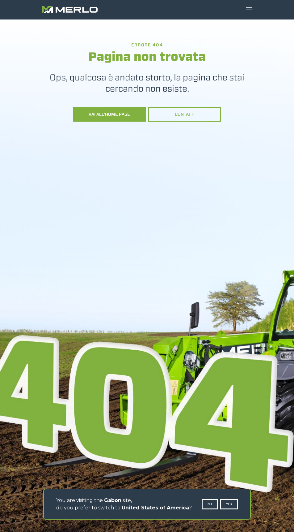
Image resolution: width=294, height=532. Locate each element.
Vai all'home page (109, 114)
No (210, 504)
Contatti (185, 114)
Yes (229, 504)
